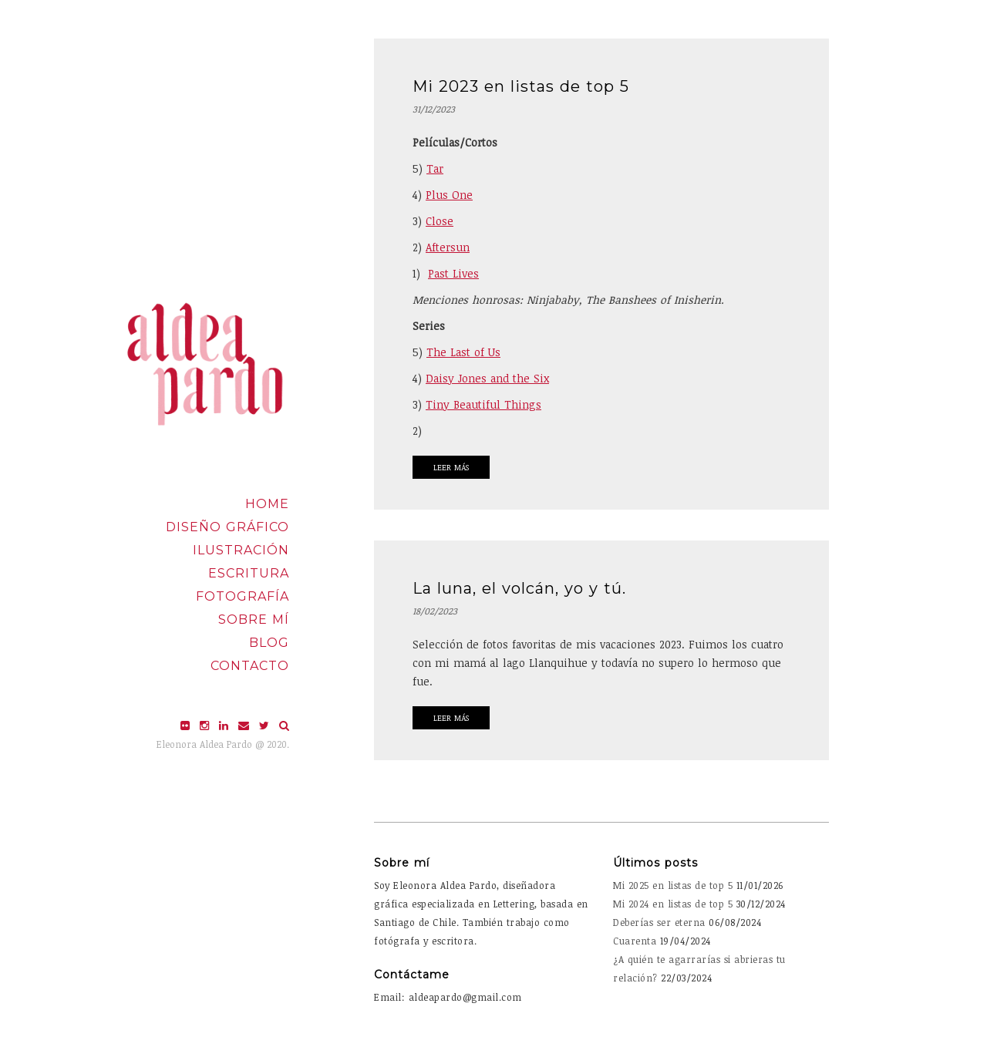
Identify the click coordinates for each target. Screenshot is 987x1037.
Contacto (250, 665)
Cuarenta (634, 940)
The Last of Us (463, 352)
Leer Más (451, 467)
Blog (269, 642)
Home (267, 504)
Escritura (248, 573)
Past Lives (453, 273)
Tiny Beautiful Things (483, 404)
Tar (434, 168)
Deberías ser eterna (659, 922)
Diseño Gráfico (227, 527)
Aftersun (448, 247)
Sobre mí (253, 619)
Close (439, 221)
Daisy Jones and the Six (487, 378)
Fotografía (242, 596)
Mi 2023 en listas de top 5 (521, 86)
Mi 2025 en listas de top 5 (673, 885)
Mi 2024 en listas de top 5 (673, 903)
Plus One (449, 194)
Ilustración (241, 550)
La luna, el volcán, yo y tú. (519, 588)
